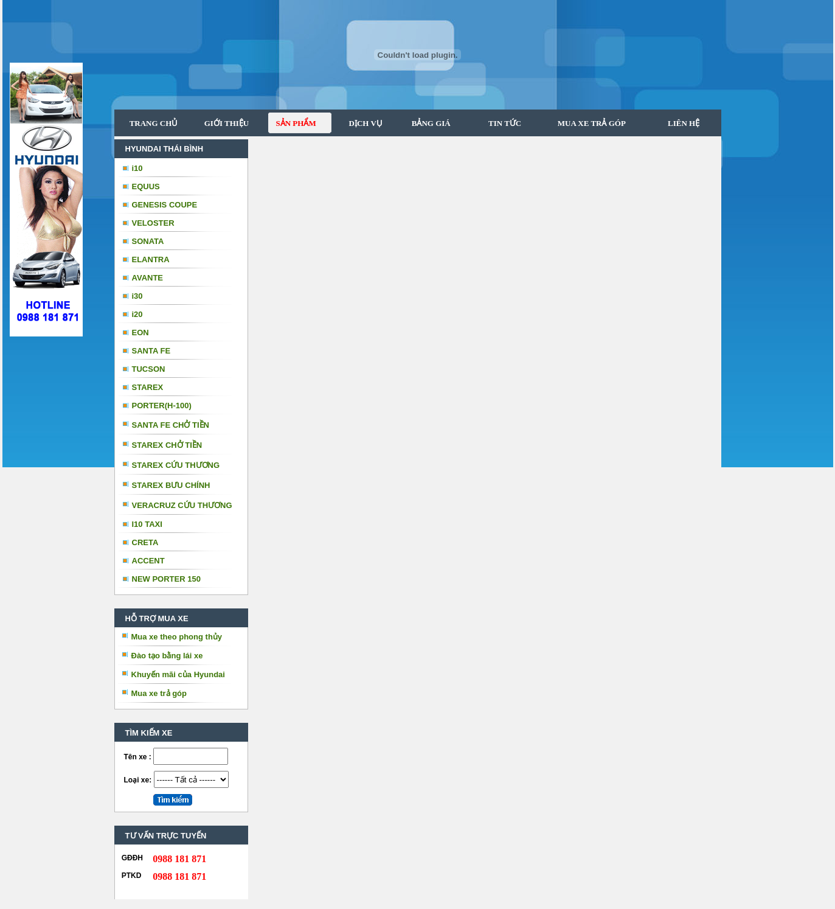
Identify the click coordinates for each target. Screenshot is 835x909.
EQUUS (146, 186)
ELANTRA (151, 259)
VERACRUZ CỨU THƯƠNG (182, 505)
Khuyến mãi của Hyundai (178, 674)
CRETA (145, 542)
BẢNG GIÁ (426, 123)
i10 (137, 168)
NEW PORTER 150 (166, 578)
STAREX (148, 387)
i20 (137, 314)
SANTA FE (151, 350)
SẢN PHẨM (292, 123)
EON (140, 332)
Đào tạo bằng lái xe (167, 655)
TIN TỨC (498, 123)
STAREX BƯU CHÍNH (171, 485)
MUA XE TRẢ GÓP (587, 123)
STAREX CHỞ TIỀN (167, 445)
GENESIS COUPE (165, 204)
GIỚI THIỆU (226, 123)
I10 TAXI (147, 524)
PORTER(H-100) (162, 405)
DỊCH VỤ (362, 123)
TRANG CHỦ (154, 123)
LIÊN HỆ (682, 123)
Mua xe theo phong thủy (177, 636)
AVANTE (148, 277)
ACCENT (148, 560)
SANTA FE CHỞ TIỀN (171, 425)
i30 (137, 296)
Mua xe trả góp (159, 693)
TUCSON (148, 369)
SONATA (148, 241)
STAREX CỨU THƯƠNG (176, 465)
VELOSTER (153, 223)
